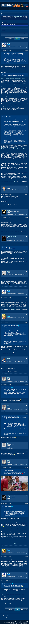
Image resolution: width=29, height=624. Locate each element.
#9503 (26, 366)
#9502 (26, 322)
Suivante (24, 38)
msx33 (8, 43)
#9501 (26, 297)
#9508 (26, 503)
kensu (8, 187)
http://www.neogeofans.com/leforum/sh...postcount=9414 (13, 78)
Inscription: (9, 46)
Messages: (20, 46)
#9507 (26, 467)
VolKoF (9, 210)
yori (8, 314)
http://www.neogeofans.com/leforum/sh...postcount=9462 (13, 148)
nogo (8, 271)
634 (17, 38)
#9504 (26, 384)
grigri (8, 443)
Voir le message (18, 325)
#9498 (26, 217)
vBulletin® (21, 621)
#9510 (26, 580)
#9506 (26, 451)
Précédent (10, 38)
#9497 (26, 194)
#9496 (26, 50)
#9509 (26, 556)
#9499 (26, 244)
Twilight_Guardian (11, 236)
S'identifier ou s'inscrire (22, 0)
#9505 (26, 413)
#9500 (26, 279)
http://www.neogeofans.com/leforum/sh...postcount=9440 (13, 594)
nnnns (8, 377)
